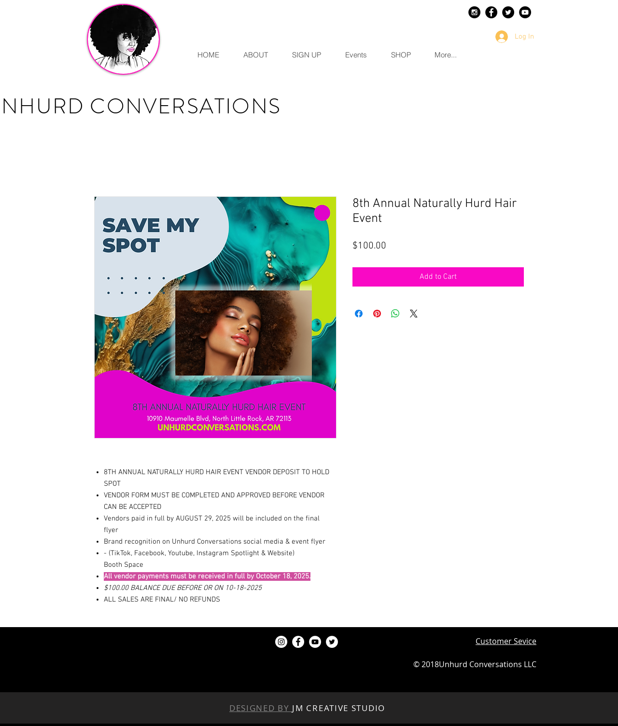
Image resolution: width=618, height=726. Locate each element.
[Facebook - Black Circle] (491, 12)
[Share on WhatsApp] (395, 313)
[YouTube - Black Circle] (525, 12)
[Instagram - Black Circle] (474, 12)
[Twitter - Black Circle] (508, 12)
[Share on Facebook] (359, 313)
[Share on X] (414, 313)
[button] (255, 55)
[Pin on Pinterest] (377, 313)
